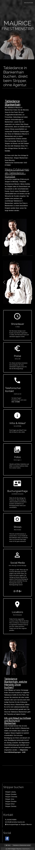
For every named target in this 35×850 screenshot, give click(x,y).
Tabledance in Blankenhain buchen (21, 845)
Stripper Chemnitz (11, 796)
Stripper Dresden (11, 794)
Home (8, 845)
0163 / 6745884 (16, 402)
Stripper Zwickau (10, 806)
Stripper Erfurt (10, 804)
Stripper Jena (9, 799)
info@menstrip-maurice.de (15, 822)
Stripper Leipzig (10, 792)
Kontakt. (7, 150)
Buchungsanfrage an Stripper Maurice (18, 824)
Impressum (25, 849)
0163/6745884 (10, 819)
